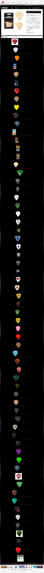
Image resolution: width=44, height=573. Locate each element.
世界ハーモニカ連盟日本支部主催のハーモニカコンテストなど (16, 567)
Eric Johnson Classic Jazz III (22, 553)
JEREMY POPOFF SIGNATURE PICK (22, 291)
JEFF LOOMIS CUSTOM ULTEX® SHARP (22, 414)
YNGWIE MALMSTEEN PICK (22, 340)
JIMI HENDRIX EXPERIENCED (22, 160)
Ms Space (40, 567)
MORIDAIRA (2, 2)
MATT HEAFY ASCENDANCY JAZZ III (22, 61)
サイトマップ (30, 569)
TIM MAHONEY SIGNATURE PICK (22, 209)
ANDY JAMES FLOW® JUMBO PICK (22, 127)
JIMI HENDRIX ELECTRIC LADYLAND (22, 143)
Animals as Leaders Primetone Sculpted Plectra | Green (22, 504)
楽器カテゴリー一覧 (14, 2)
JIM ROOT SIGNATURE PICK (22, 283)
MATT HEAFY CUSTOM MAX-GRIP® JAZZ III (22, 406)
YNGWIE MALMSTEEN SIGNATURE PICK (22, 201)
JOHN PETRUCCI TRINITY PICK (22, 422)
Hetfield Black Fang (22, 537)
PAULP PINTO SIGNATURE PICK (22, 242)
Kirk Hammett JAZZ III (22, 463)
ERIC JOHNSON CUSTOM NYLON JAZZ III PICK (22, 53)
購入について (20, 2)
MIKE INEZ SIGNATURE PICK (22, 266)
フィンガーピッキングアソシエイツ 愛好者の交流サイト (10, 567)
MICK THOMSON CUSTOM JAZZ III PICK (22, 102)
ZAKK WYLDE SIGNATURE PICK (22, 184)
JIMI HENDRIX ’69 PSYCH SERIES (22, 365)
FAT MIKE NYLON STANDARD (22, 332)
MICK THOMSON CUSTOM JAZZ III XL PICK (22, 78)
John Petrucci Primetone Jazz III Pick (22, 512)
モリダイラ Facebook (22, 567)
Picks (8, 4)
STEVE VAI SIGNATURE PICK (22, 217)
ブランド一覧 (8, 2)
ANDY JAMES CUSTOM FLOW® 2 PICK (22, 94)
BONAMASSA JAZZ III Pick (22, 348)
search (41, 1)
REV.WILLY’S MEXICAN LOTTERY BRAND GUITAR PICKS (22, 135)
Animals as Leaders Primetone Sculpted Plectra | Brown (22, 496)
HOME (2, 4)
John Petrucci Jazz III (22, 545)
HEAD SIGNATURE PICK (22, 299)
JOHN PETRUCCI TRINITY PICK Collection (22, 86)
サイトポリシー (20, 569)
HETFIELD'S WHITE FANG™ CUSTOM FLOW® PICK (22, 430)
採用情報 (15, 569)
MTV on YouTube (28, 567)
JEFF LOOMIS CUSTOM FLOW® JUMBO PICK (22, 119)
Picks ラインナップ (5, 36)
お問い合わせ (26, 2)
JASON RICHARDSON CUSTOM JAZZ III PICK (22, 168)
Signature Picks (12, 4)
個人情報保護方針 (25, 569)
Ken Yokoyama (22, 176)
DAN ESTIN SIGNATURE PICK (22, 324)
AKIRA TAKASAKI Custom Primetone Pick (22, 381)
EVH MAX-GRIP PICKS (22, 373)
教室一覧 (4, 567)
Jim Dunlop (5, 4)
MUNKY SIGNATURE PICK (22, 250)
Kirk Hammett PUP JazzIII (22, 455)
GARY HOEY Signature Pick (22, 307)
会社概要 (12, 569)
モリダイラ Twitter (34, 567)
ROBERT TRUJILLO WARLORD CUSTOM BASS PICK (22, 45)
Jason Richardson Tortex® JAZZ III (22, 389)
